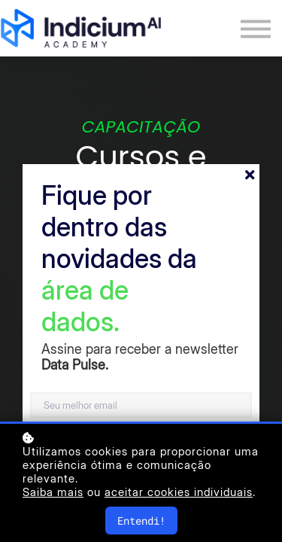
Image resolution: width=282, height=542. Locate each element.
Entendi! (141, 520)
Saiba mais (53, 492)
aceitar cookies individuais (179, 492)
